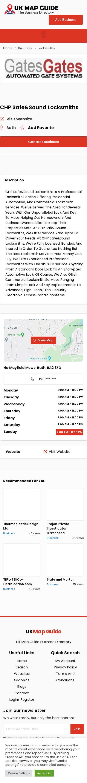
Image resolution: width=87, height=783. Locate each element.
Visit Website (57, 451)
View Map (43, 340)
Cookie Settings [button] (19, 773)
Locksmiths (46, 48)
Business (25, 48)
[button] (43, 34)
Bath (11, 127)
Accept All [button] (44, 773)
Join (77, 729)
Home (8, 48)
